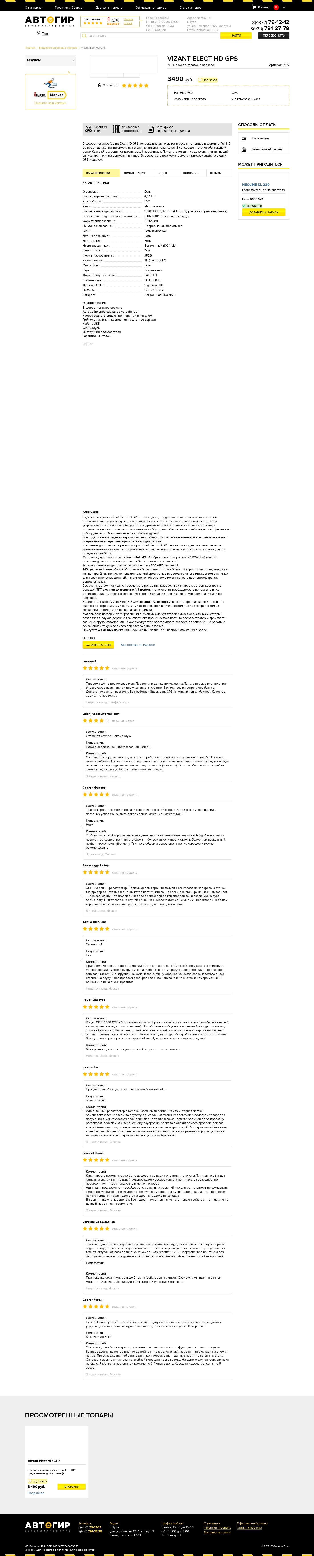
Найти (236, 35)
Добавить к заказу (263, 212)
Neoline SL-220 (256, 185)
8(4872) (270, 22)
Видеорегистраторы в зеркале (58, 47)
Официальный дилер (151, 8)
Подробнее (36, 1493)
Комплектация (134, 173)
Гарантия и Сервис (68, 8)
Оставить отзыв (98, 645)
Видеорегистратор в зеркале (193, 65)
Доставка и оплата (109, 8)
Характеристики (98, 173)
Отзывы (215, 173)
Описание (190, 173)
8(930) (269, 28)
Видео (162, 173)
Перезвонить (274, 35)
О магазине (33, 8)
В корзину (71, 1486)
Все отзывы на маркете (138, 645)
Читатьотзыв (128, 21)
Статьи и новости (192, 8)
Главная (30, 47)
